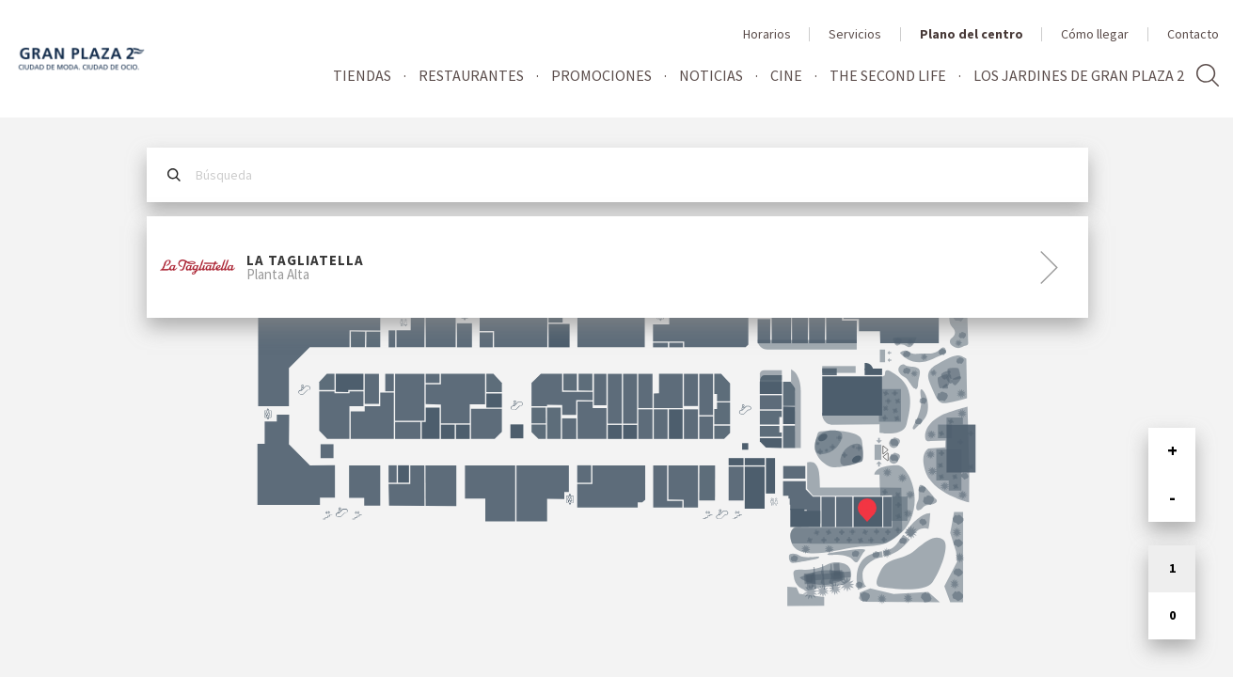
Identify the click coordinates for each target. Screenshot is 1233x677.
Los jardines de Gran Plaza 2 (1078, 75)
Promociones (601, 75)
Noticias (711, 75)
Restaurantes (471, 75)
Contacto (1193, 33)
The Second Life (888, 75)
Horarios (767, 33)
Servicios (855, 33)
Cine (786, 75)
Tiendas (362, 75)
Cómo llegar (1095, 33)
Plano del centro (971, 33)
